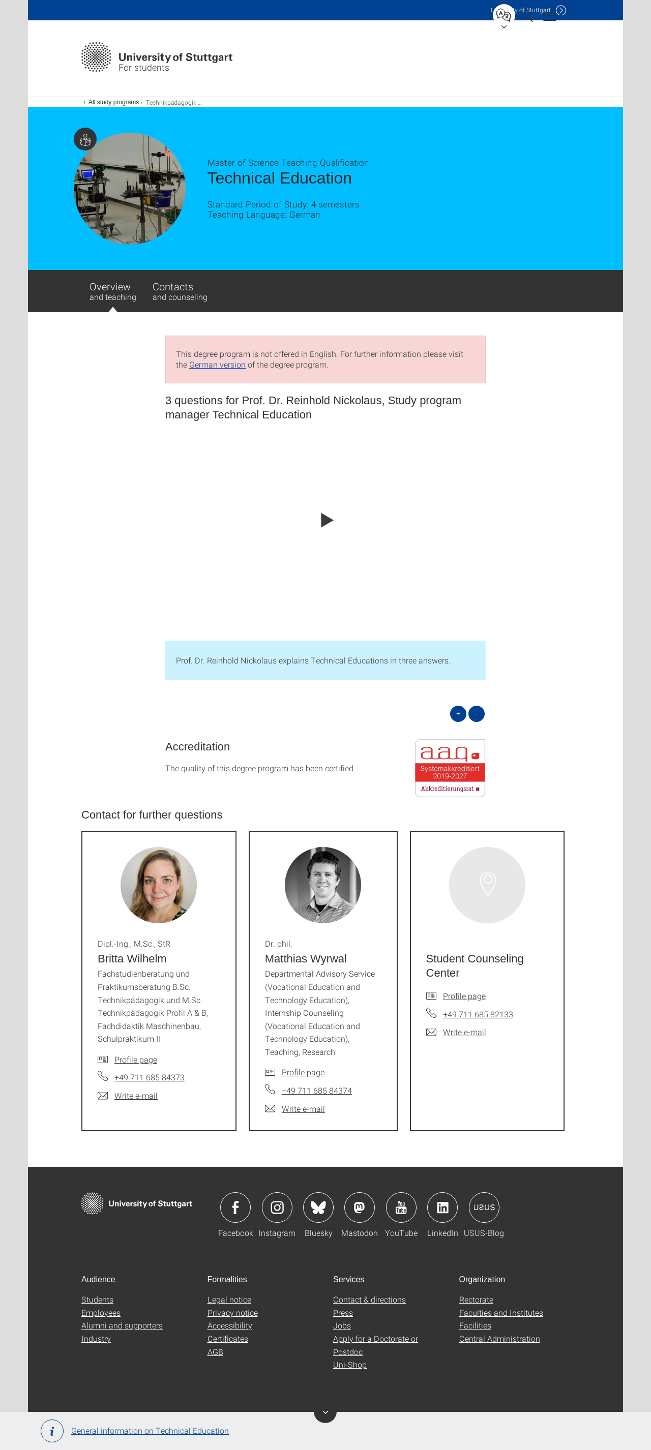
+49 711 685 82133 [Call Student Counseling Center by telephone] (478, 1014)
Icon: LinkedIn (442, 1207)
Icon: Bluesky (318, 1207)
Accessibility (230, 1325)
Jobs (342, 1325)
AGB (215, 1351)
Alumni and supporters (122, 1325)
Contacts (180, 291)
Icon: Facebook (235, 1207)
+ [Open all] (458, 713)
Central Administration (499, 1338)
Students (97, 1299)
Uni (521, 10)
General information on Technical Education (135, 1430)
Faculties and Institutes (501, 1312)
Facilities (475, 1325)
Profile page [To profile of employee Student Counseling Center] (464, 995)
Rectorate (476, 1299)
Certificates (228, 1338)
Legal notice (229, 1299)
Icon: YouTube (401, 1207)
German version (217, 364)
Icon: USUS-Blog (484, 1207)
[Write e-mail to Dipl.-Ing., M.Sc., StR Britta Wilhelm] (128, 1095)
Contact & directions (369, 1299)
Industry (96, 1338)
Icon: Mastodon (359, 1207)
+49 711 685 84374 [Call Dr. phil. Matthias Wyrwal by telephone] (317, 1090)
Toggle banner (325, 1411)
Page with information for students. (85, 139)
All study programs (113, 102)
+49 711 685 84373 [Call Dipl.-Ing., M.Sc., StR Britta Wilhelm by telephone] (149, 1077)
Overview (113, 296)
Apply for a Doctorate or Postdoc (375, 1345)
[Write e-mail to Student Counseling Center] (456, 1032)
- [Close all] (477, 713)
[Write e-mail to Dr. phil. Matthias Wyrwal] (295, 1108)
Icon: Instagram (277, 1207)
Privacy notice (233, 1312)
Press (343, 1312)
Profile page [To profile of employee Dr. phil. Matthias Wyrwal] (303, 1072)
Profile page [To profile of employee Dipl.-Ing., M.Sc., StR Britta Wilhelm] (135, 1059)
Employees (101, 1312)
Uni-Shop (350, 1364)
